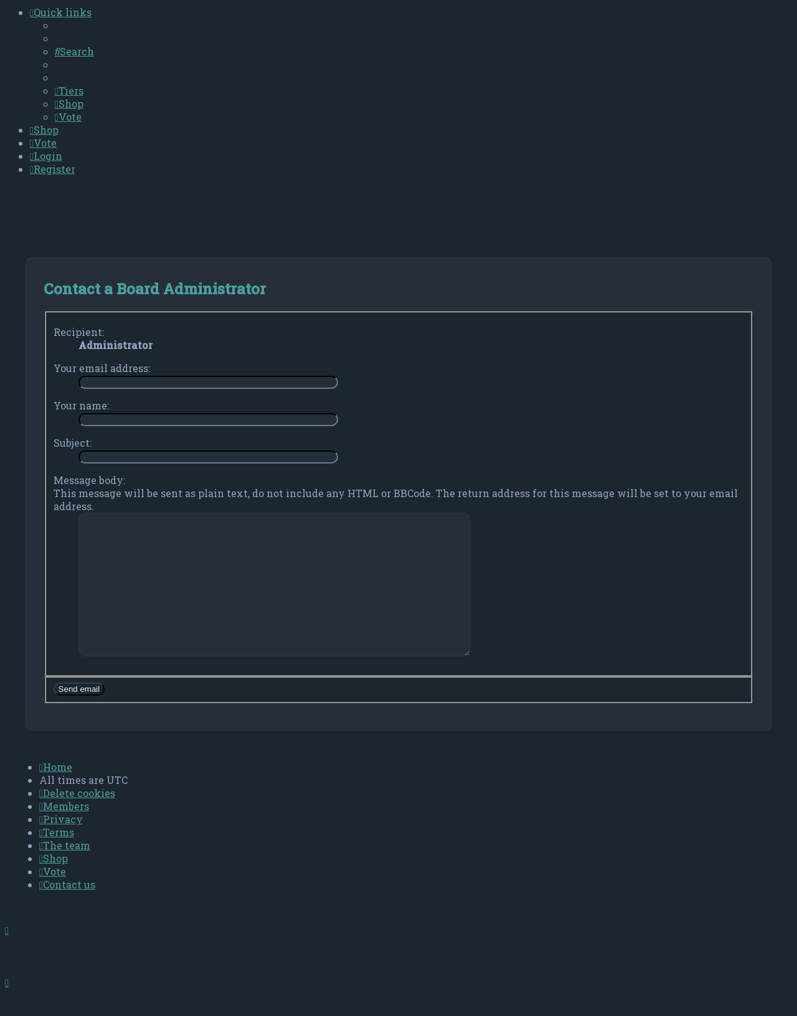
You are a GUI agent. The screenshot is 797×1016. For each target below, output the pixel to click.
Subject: (73, 442)
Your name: (81, 405)
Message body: (89, 480)
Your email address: (102, 368)
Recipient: (79, 331)
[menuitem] (74, 51)
